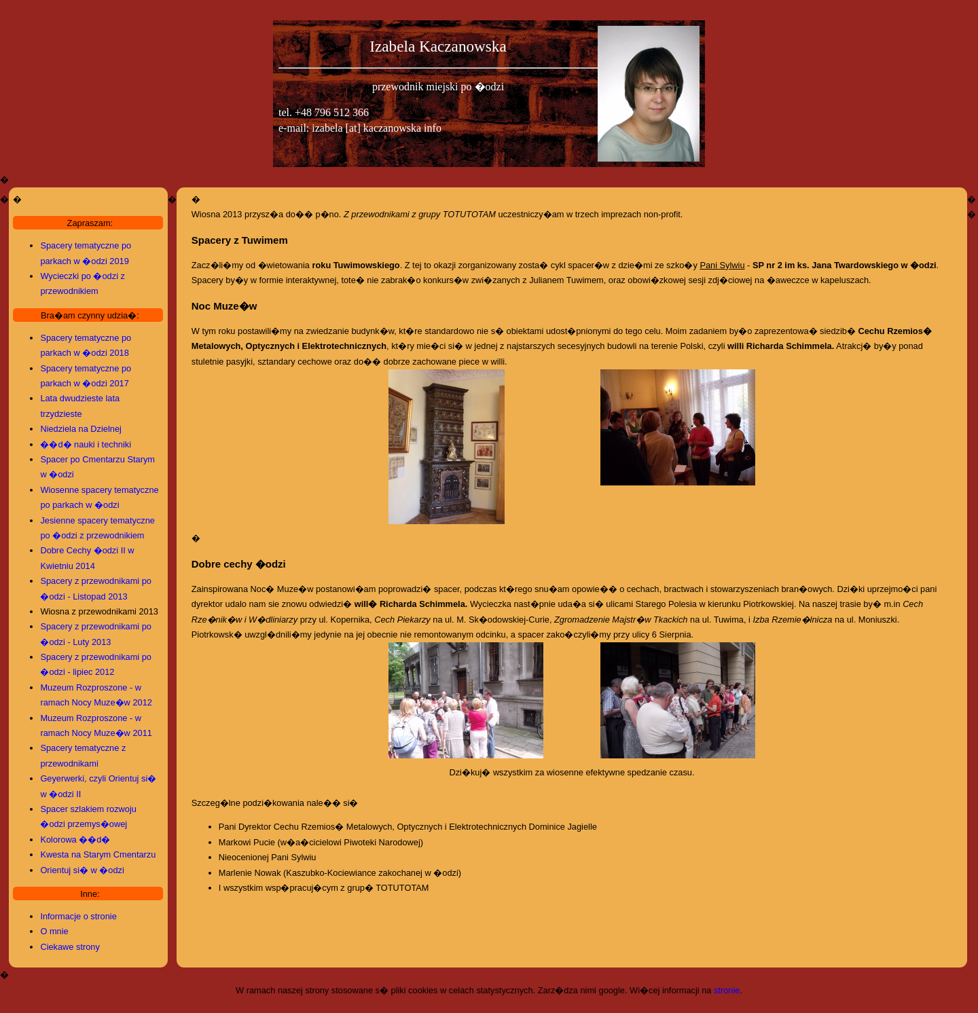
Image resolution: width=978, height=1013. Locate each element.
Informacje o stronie (78, 916)
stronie (727, 990)
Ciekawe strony (69, 947)
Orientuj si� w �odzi (82, 870)
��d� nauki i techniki (85, 444)
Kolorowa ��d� (75, 839)
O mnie (54, 931)
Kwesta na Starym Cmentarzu (98, 854)
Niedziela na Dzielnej (81, 429)
